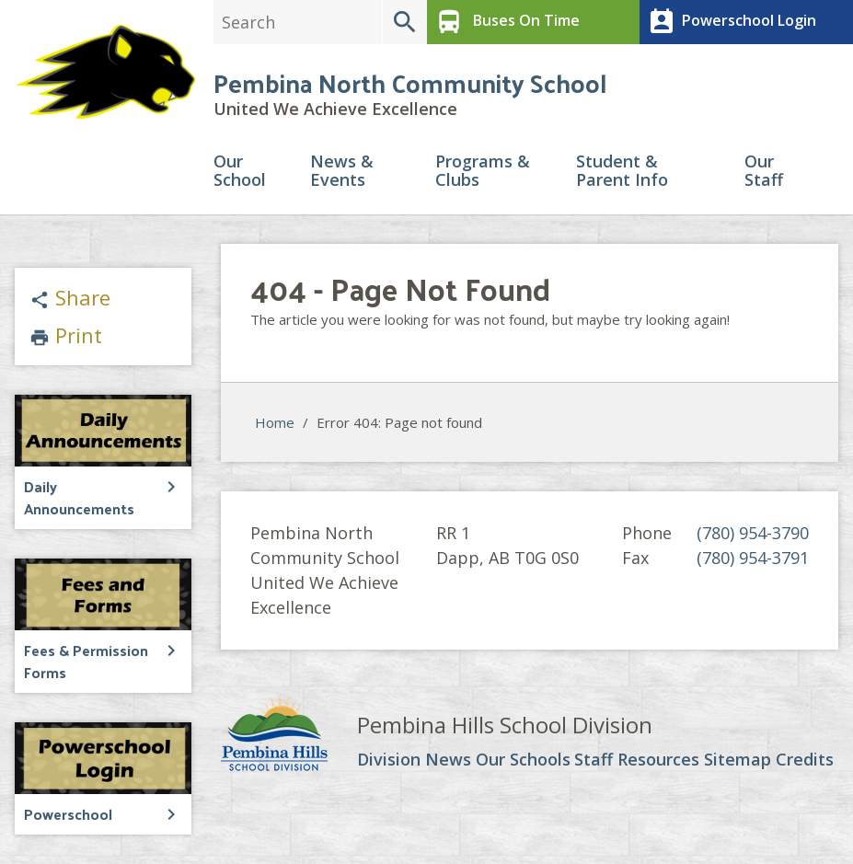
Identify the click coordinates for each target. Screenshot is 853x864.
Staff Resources (636, 760)
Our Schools (523, 760)
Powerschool (68, 814)
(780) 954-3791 (753, 558)
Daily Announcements (79, 497)
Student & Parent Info (622, 171)
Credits (805, 760)
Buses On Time (506, 22)
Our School (239, 171)
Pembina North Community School (409, 82)
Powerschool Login (730, 22)
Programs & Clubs (482, 171)
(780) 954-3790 (753, 533)
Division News (414, 760)
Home (274, 422)
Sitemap (737, 760)
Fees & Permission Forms (86, 661)
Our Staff (763, 171)
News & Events (342, 171)
